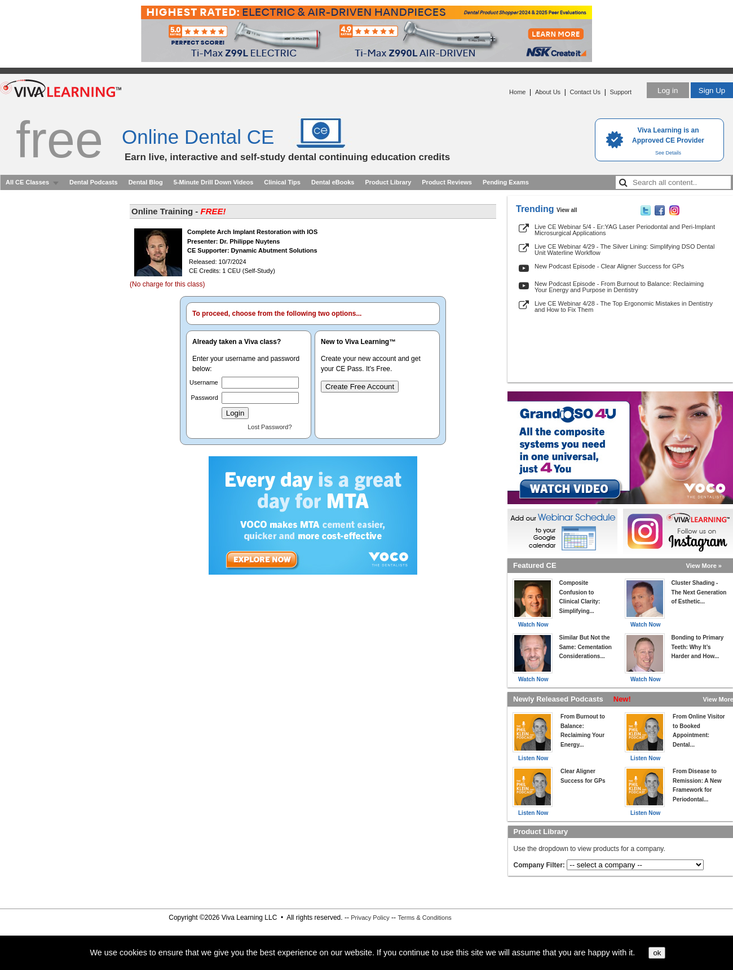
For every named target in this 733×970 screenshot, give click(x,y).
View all (567, 210)
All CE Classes (27, 182)
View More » (704, 565)
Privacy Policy (370, 917)
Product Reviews (447, 182)
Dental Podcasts (93, 182)
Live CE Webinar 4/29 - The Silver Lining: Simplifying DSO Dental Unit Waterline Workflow (624, 249)
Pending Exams (506, 182)
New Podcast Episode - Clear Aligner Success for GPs (609, 266)
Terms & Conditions (424, 917)
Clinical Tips (282, 182)
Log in (667, 90)
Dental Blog (146, 182)
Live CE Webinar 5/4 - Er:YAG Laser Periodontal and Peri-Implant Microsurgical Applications (625, 229)
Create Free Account (359, 386)
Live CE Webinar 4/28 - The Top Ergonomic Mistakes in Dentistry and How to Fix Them (624, 306)
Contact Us (585, 92)
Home (517, 92)
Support (621, 92)
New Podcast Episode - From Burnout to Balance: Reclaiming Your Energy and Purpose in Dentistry (619, 286)
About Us (547, 92)
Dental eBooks (332, 182)
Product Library (388, 182)
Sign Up (712, 90)
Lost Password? (270, 427)
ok (657, 953)
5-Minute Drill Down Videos (214, 182)
